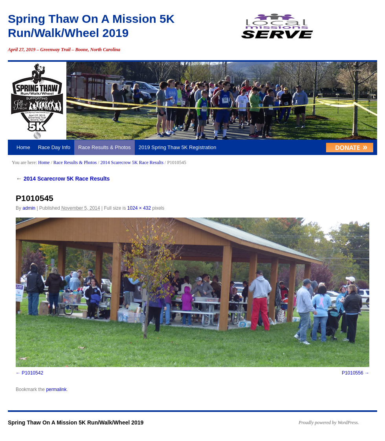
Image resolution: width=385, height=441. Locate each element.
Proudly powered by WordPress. (329, 422)
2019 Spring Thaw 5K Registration (177, 147)
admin (28, 208)
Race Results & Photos (104, 147)
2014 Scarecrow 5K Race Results (131, 162)
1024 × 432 (139, 208)
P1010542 (32, 373)
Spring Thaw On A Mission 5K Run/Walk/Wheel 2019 (75, 422)
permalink (56, 389)
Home (23, 147)
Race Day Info (54, 147)
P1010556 (352, 373)
